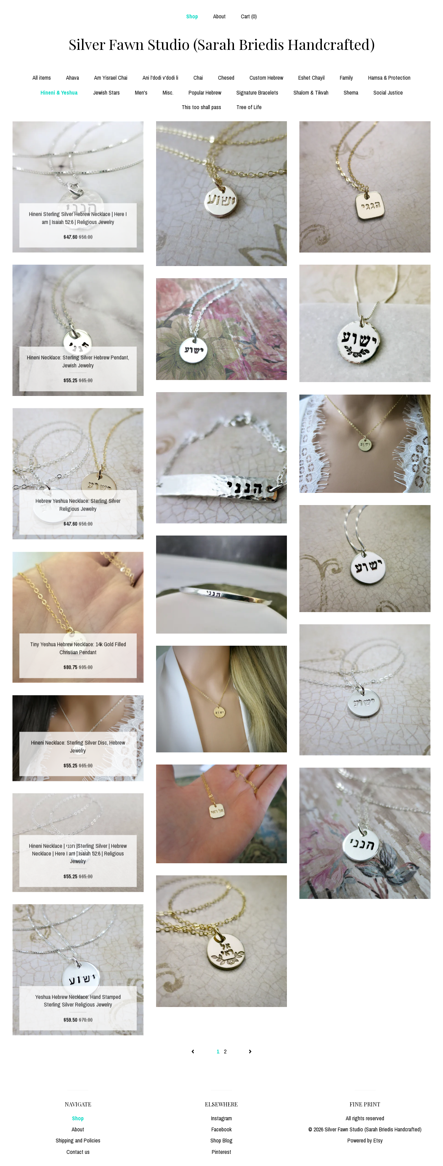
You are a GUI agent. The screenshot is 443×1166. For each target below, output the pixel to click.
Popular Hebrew (205, 92)
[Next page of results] (250, 1051)
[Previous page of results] (193, 1051)
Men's (141, 92)
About (219, 16)
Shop (192, 16)
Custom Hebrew (266, 77)
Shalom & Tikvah (310, 92)
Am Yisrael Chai (110, 77)
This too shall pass (201, 107)
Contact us (78, 1152)
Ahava (72, 77)
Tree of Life (249, 107)
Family (346, 77)
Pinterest (221, 1152)
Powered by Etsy (365, 1140)
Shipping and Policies (78, 1140)
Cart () (249, 16)
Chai (198, 77)
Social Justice (388, 92)
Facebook (221, 1129)
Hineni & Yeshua (59, 92)
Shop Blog (221, 1140)
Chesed (226, 77)
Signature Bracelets (257, 92)
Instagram (221, 1118)
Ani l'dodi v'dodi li (160, 77)
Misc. (168, 92)
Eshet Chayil (311, 77)
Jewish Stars (106, 92)
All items (42, 77)
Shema (351, 92)
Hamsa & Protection (389, 77)
